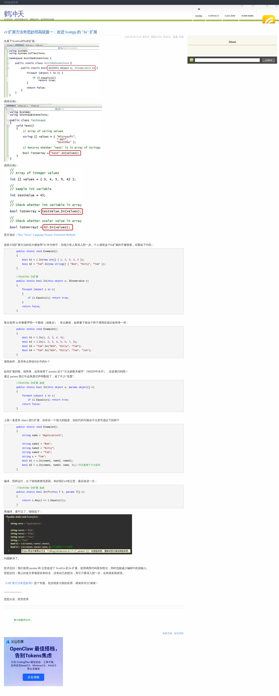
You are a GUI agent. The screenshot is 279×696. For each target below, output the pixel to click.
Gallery (230, 16)
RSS (268, 19)
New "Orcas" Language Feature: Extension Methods (47, 234)
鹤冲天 (14, 14)
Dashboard (260, 6)
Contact (213, 16)
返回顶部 (179, 633)
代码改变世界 (11, 2)
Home (199, 16)
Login (271, 6)
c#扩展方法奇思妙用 (19, 583)
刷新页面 (167, 633)
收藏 (175, 37)
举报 (181, 37)
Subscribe (247, 16)
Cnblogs (247, 6)
